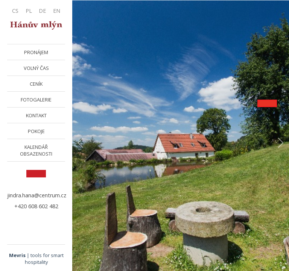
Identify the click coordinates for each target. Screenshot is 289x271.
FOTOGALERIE (36, 99)
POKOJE (36, 131)
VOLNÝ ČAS (36, 68)
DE (42, 10)
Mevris (17, 255)
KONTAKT (36, 115)
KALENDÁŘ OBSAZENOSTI (36, 150)
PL (29, 10)
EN (56, 10)
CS (15, 10)
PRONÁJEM (36, 52)
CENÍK (36, 83)
